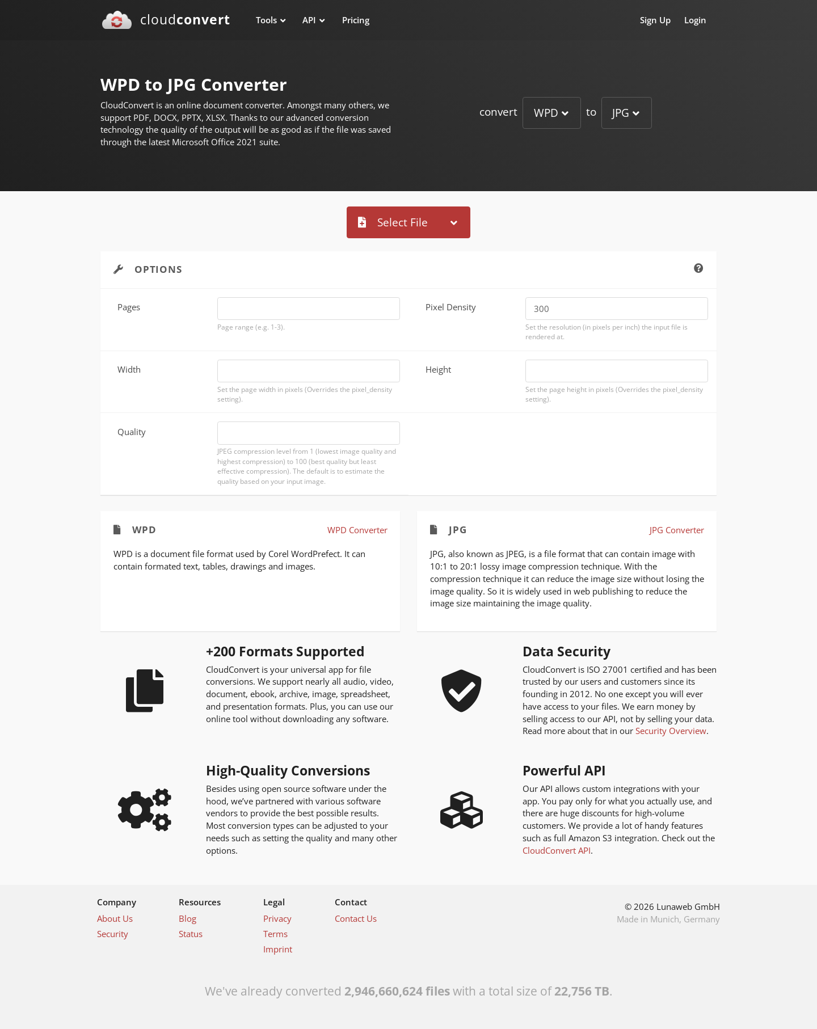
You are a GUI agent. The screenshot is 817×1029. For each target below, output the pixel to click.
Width (129, 369)
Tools (266, 20)
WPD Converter (357, 529)
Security (112, 933)
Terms (275, 933)
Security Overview (670, 730)
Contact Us (356, 918)
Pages (128, 307)
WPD (546, 113)
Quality (131, 431)
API (309, 20)
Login (695, 20)
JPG (620, 113)
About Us (115, 918)
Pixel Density (451, 307)
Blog (187, 918)
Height (438, 369)
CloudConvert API (557, 850)
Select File (393, 222)
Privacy (277, 918)
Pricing (355, 20)
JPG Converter (677, 529)
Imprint (277, 949)
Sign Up (655, 20)
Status (191, 933)
